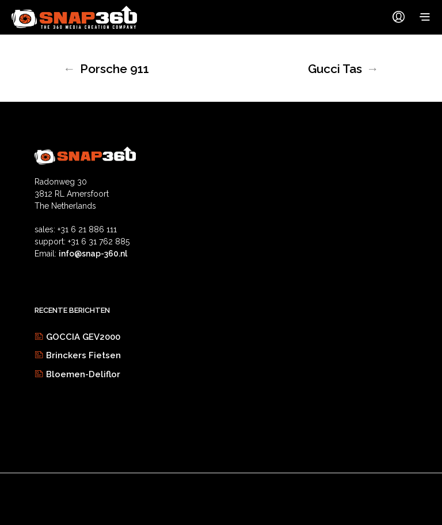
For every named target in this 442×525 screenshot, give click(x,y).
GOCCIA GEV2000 (83, 337)
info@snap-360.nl (93, 253)
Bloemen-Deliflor (83, 374)
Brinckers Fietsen (83, 355)
